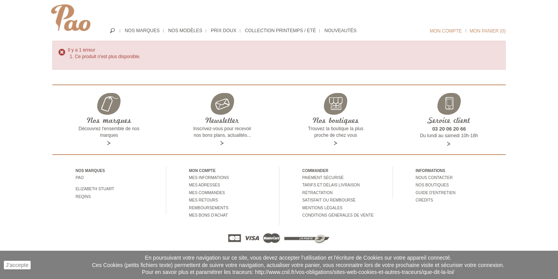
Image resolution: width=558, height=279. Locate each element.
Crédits (424, 198)
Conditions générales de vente (337, 213)
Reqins (83, 195)
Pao (79, 178)
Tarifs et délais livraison (330, 185)
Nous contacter (434, 178)
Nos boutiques (432, 185)
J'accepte (17, 265)
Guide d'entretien (435, 191)
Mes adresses (204, 185)
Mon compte (446, 31)
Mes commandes (206, 191)
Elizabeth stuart (94, 188)
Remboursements (208, 206)
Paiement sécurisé (322, 178)
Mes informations (208, 178)
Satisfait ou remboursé (328, 198)
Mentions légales (321, 206)
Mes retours (203, 198)
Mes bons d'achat (208, 213)
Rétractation (317, 191)
